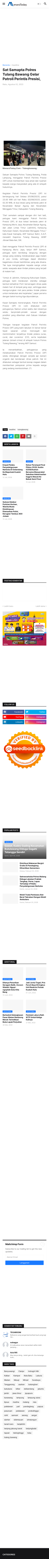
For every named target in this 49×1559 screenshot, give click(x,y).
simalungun (32, 1420)
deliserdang (29, 1389)
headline (15, 65)
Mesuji (16, 1380)
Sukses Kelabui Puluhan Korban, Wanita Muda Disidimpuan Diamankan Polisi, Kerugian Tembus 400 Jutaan (12, 509)
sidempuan (18, 1420)
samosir (14, 1415)
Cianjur (21, 1371)
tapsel (6, 1433)
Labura (39, 1375)
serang (25, 1415)
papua (40, 1406)
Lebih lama (40, 606)
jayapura (29, 1393)
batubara (8, 1389)
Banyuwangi (9, 1371)
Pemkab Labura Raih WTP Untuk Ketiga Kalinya (35, 1017)
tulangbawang (23, 429)
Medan (7, 1380)
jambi (6, 1393)
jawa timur (17, 1393)
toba (29, 1433)
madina (16, 1402)
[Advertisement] (24, 36)
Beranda (6, 65)
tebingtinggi (18, 1433)
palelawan (8, 1406)
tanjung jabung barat (13, 1428)
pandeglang (28, 1406)
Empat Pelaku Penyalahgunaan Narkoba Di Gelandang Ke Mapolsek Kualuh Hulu (13, 469)
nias (34, 1402)
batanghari (33, 1384)
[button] (3, 4)
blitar (18, 1389)
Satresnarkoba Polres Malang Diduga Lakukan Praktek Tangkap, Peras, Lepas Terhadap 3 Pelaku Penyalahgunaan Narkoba (33, 881)
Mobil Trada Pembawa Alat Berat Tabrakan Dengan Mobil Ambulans (33, 897)
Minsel (25, 1380)
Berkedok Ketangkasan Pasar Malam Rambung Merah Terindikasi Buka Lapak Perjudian (13, 1018)
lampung (20, 1398)
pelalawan (20, 1411)
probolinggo (33, 1411)
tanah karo (8, 1424)
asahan (21, 1384)
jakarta (41, 1389)
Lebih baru (8, 606)
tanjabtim (21, 1424)
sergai (34, 1415)
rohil (6, 1415)
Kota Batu (28, 1375)
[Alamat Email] (24, 1257)
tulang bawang (10, 1437)
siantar (7, 1420)
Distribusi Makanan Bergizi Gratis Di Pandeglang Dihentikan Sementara (32, 865)
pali (18, 1406)
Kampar (16, 1375)
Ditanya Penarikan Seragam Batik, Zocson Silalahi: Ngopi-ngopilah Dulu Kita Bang (13, 987)
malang (26, 1402)
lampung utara (34, 1398)
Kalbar (7, 1375)
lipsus (6, 1402)
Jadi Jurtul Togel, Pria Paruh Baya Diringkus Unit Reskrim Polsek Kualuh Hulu (35, 986)
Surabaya (36, 1380)
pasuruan (8, 1411)
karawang (8, 1398)
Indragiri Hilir (33, 1371)
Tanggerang (9, 1384)
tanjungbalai (31, 1428)
